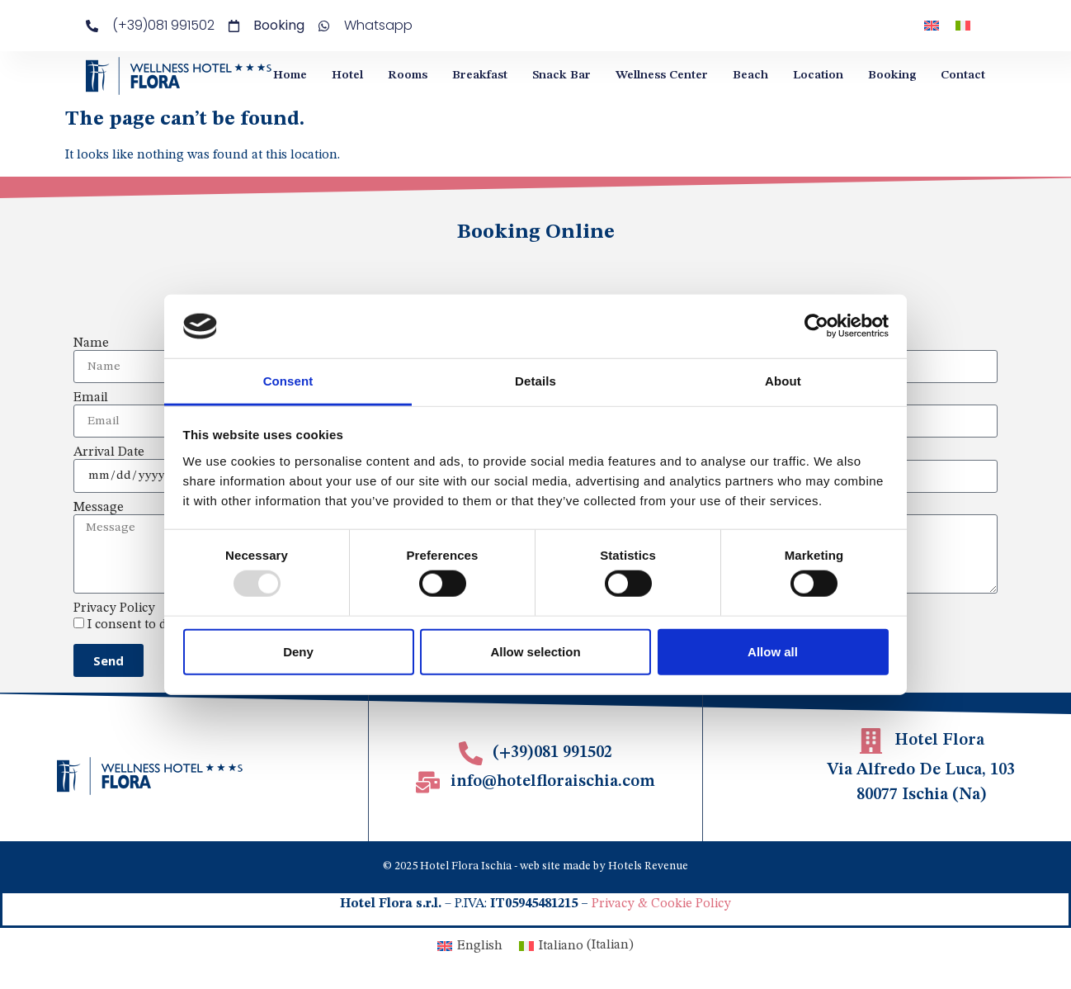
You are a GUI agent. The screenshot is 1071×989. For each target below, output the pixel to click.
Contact (963, 75)
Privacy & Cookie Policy (661, 904)
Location (818, 75)
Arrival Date (108, 452)
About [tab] (783, 381)
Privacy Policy (114, 608)
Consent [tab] (288, 381)
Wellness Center (662, 75)
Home (290, 75)
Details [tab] (535, 381)
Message (98, 507)
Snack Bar (561, 75)
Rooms (407, 75)
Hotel (347, 75)
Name (91, 343)
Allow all (773, 651)
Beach (750, 75)
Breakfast (479, 75)
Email (90, 398)
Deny (298, 651)
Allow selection (535, 651)
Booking (892, 75)
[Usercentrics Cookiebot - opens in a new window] (816, 326)
